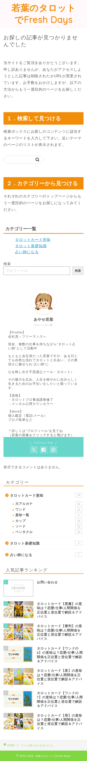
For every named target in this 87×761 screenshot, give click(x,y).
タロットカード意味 (33, 240)
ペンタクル (48, 532)
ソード (48, 526)
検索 (7, 264)
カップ (48, 521)
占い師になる (27, 252)
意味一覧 (48, 515)
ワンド (48, 509)
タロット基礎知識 (31, 246)
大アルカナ (48, 504)
